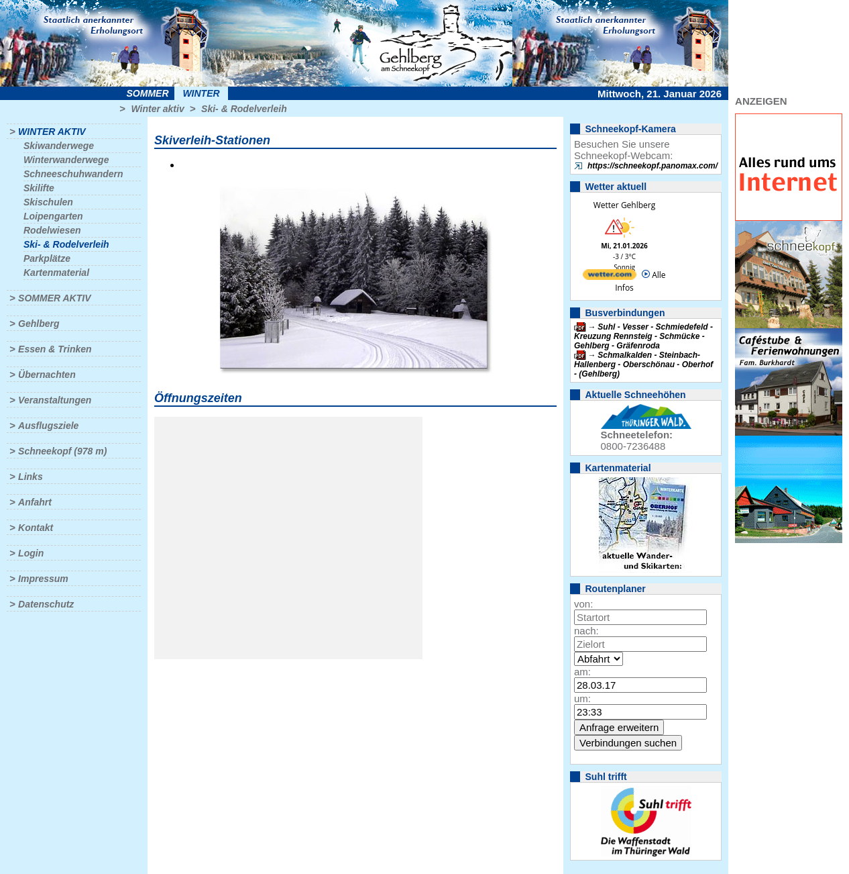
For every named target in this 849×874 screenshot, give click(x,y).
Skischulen (48, 202)
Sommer (148, 93)
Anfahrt (35, 502)
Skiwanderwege (58, 145)
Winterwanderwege (66, 159)
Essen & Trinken (54, 349)
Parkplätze (46, 258)
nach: (586, 630)
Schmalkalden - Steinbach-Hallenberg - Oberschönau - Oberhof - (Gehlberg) (643, 364)
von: (583, 604)
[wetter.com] (609, 277)
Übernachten (47, 374)
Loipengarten (53, 216)
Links (30, 476)
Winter (200, 93)
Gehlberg (38, 323)
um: (582, 698)
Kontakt (35, 527)
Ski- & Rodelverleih (244, 108)
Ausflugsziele (48, 425)
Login (31, 553)
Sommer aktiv (54, 298)
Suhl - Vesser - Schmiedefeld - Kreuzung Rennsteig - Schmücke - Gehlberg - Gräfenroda (643, 336)
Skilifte (38, 188)
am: (582, 671)
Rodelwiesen (52, 230)
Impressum (43, 578)
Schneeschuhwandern (73, 173)
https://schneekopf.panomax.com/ (652, 166)
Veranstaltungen (54, 400)
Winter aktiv (157, 108)
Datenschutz (46, 604)
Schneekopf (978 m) (62, 451)
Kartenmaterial (56, 272)
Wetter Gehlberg (624, 205)
